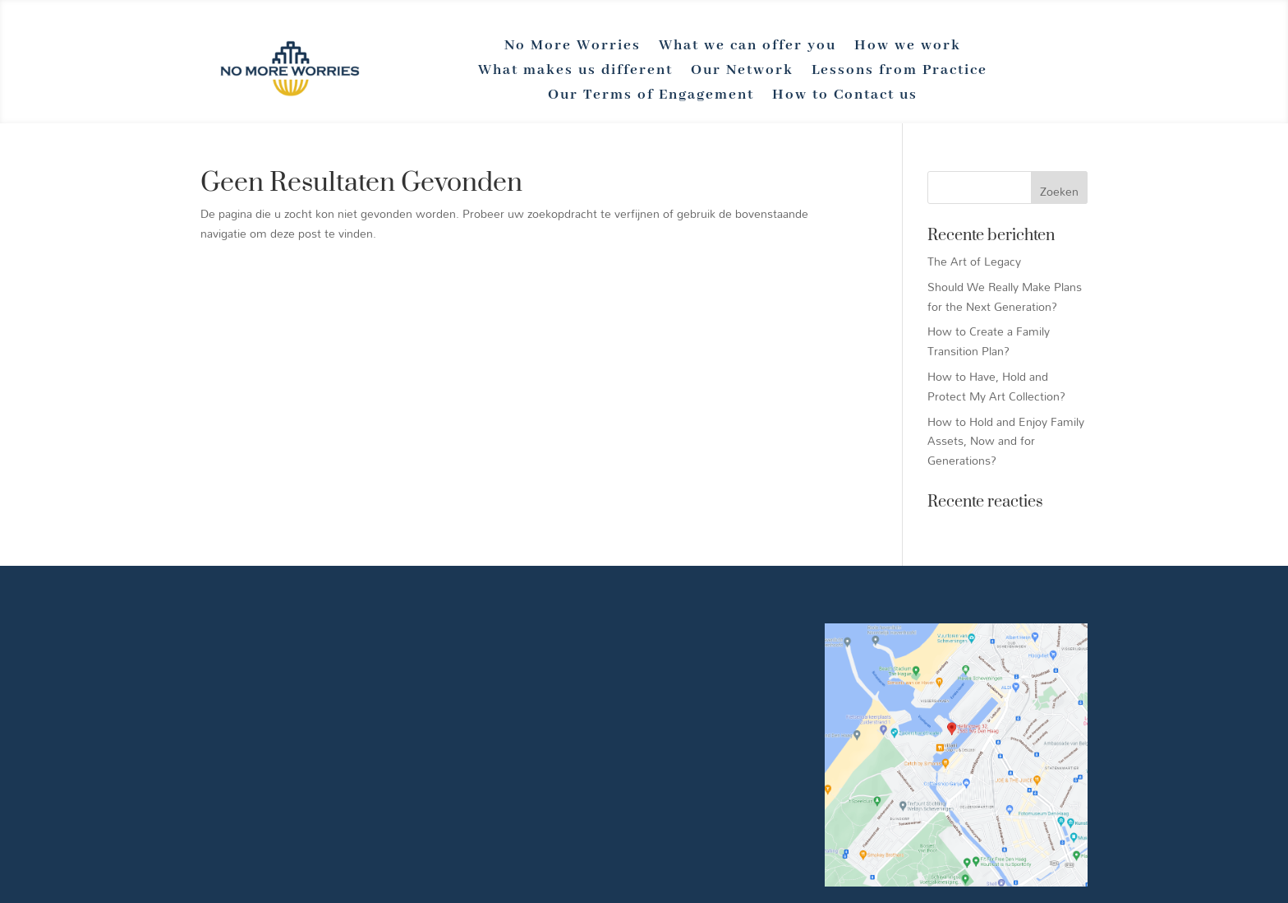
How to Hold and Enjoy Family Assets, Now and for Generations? (1005, 441)
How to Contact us (845, 96)
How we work (907, 46)
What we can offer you (747, 46)
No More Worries (572, 46)
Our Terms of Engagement (651, 96)
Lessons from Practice (899, 71)
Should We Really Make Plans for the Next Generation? (1004, 296)
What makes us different (575, 71)
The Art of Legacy (974, 261)
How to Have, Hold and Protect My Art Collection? (996, 386)
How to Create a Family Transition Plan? (988, 341)
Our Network (742, 71)
